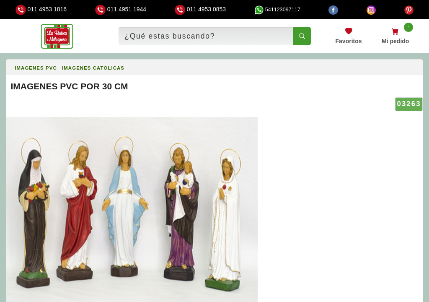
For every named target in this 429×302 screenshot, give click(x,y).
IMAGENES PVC (36, 67)
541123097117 (277, 10)
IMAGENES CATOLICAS (93, 67)
